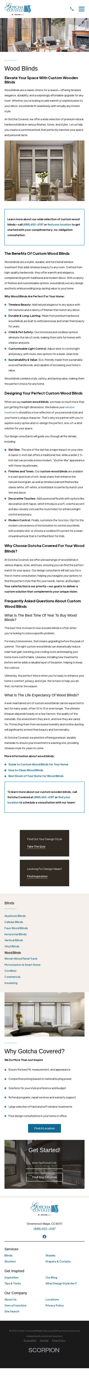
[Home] (17, 9)
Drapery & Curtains (58, 1261)
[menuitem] (44, 916)
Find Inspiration (37, 876)
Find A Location (44, 1128)
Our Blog (51, 1277)
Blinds (8, 1255)
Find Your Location (44, 1177)
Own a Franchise (15, 1305)
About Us (10, 1299)
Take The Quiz (36, 846)
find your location (60, 224)
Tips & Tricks (12, 1283)
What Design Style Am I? (61, 1283)
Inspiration (11, 1277)
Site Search (11, 1311)
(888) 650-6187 (33, 224)
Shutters (10, 1261)
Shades (50, 1255)
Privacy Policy (55, 1305)
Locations (52, 1299)
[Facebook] (44, 1236)
